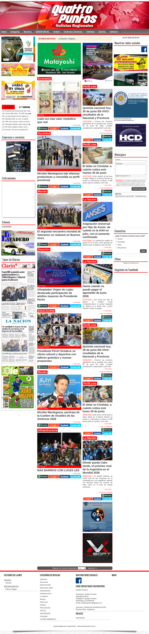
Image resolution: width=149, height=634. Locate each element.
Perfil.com (44, 602)
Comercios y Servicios (73, 31)
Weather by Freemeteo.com (130, 263)
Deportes (43, 579)
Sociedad (43, 616)
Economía (44, 582)
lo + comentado (24, 107)
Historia (8, 583)
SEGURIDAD (45, 613)
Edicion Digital (11, 589)
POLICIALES (45, 608)
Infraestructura (45, 594)
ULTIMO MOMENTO (48, 619)
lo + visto (8, 107)
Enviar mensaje (139, 189)
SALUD (43, 611)
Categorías (15, 31)
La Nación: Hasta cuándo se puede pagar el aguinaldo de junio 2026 (87, 39)
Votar (143, 251)
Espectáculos (45, 591)
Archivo (57, 31)
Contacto (113, 31)
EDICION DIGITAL (42, 31)
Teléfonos (90, 31)
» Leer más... (108, 130)
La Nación (44, 596)
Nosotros (28, 31)
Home (4, 31)
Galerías (102, 31)
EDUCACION (45, 585)
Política (43, 605)
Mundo (42, 599)
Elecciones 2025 (46, 588)
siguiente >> (93, 568)
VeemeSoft (6, 227)
